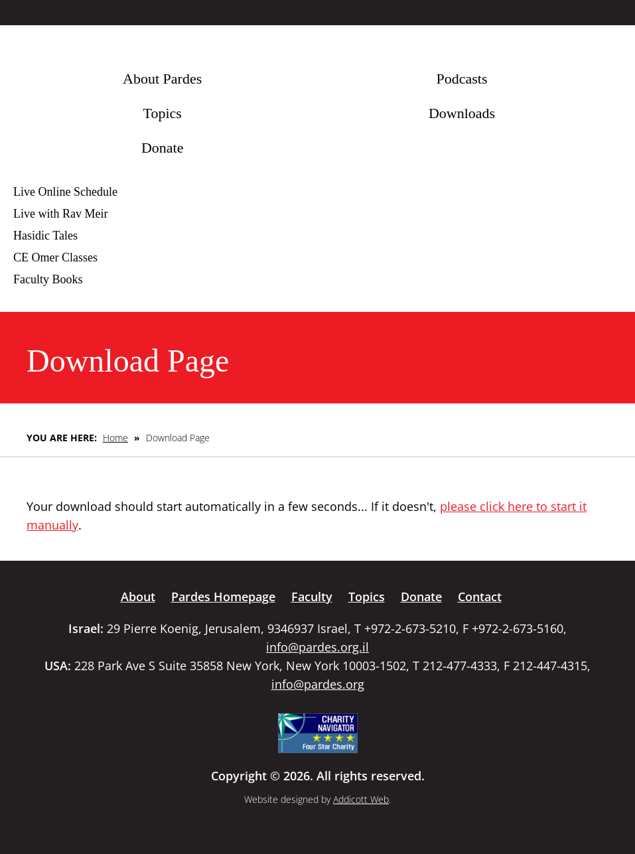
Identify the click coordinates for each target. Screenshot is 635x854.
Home (115, 437)
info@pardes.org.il (317, 647)
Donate (162, 147)
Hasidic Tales (45, 235)
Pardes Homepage (223, 597)
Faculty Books (48, 279)
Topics (162, 113)
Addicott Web (361, 799)
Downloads (462, 113)
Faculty (311, 597)
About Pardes (162, 78)
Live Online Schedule (65, 191)
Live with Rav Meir (60, 213)
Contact (480, 597)
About (138, 597)
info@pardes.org (317, 684)
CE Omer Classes (55, 257)
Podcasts (461, 78)
